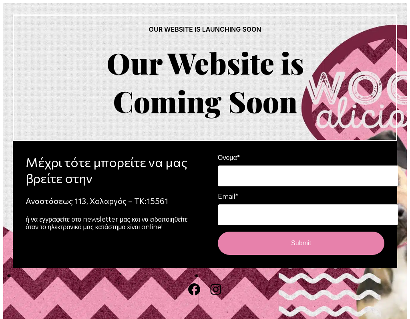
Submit (301, 243)
